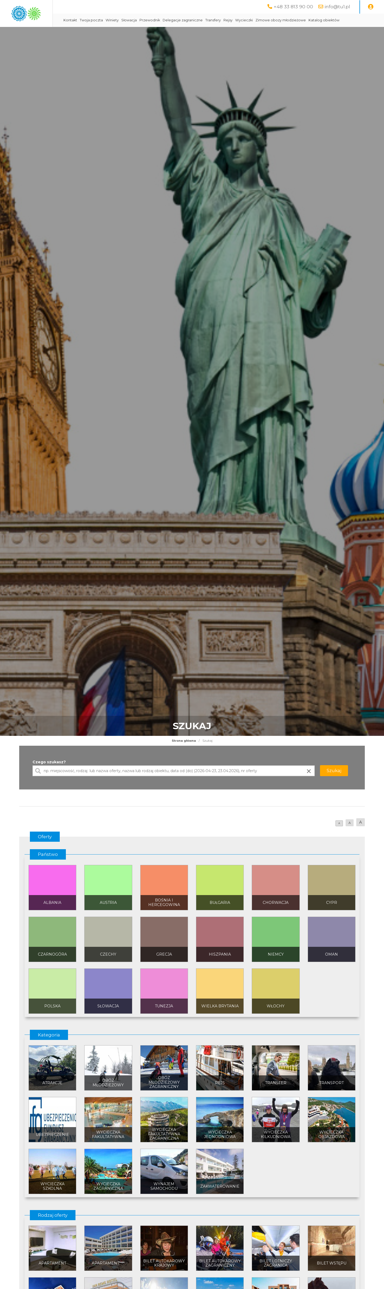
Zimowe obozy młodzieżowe (324, 20)
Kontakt (114, 20)
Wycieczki (287, 20)
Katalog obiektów (122, 33)
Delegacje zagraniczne (226, 20)
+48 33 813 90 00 (293, 6)
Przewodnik (193, 20)
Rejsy (271, 20)
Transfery (256, 20)
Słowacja (172, 20)
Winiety (155, 20)
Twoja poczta (134, 20)
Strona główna (184, 754)
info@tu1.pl (337, 6)
